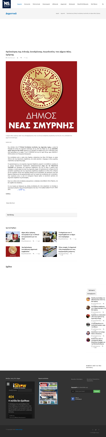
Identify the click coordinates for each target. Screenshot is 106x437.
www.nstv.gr (19, 429)
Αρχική (57, 13)
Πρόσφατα (92, 290)
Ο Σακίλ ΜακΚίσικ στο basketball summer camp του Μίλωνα (98, 325)
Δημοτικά (11, 13)
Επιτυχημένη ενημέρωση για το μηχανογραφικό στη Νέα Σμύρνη (98, 308)
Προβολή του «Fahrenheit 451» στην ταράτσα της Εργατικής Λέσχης (98, 316)
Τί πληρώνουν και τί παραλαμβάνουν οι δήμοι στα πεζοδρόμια (67, 235)
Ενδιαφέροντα (91, 293)
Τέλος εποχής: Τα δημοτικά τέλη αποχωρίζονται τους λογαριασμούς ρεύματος (67, 249)
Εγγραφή (96, 391)
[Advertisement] (53, 31)
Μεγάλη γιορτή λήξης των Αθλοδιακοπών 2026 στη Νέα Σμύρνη (98, 299)
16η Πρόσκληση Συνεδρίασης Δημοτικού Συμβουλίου (29, 249)
